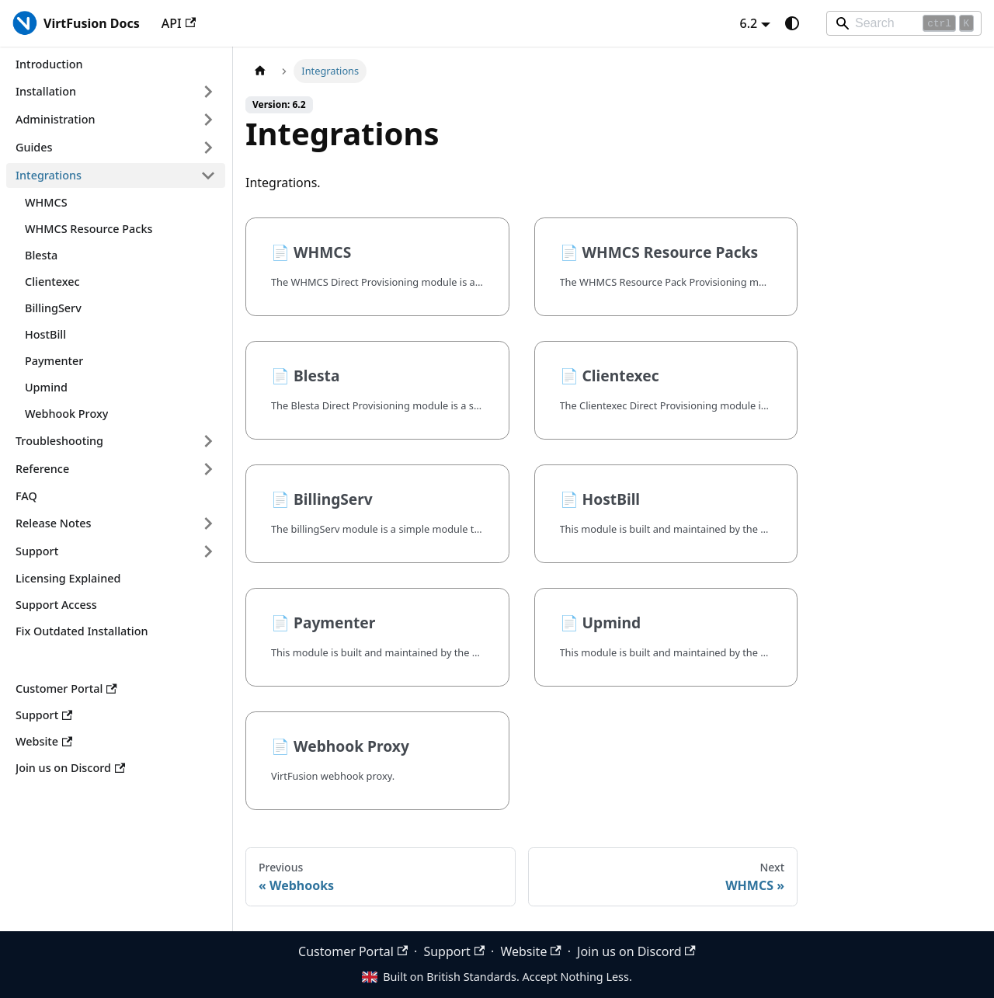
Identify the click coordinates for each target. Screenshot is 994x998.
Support (454, 951)
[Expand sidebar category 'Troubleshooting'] (208, 441)
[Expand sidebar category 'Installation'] (208, 91)
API (179, 23)
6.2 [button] (749, 23)
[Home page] (260, 71)
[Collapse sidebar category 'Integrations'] (208, 175)
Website (530, 951)
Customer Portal (353, 951)
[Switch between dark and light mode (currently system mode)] (792, 23)
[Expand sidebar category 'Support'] (208, 551)
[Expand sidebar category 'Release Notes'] (208, 523)
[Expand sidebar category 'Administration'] (208, 119)
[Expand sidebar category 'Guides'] (208, 147)
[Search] (904, 23)
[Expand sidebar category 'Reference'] (208, 469)
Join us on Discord (636, 951)
